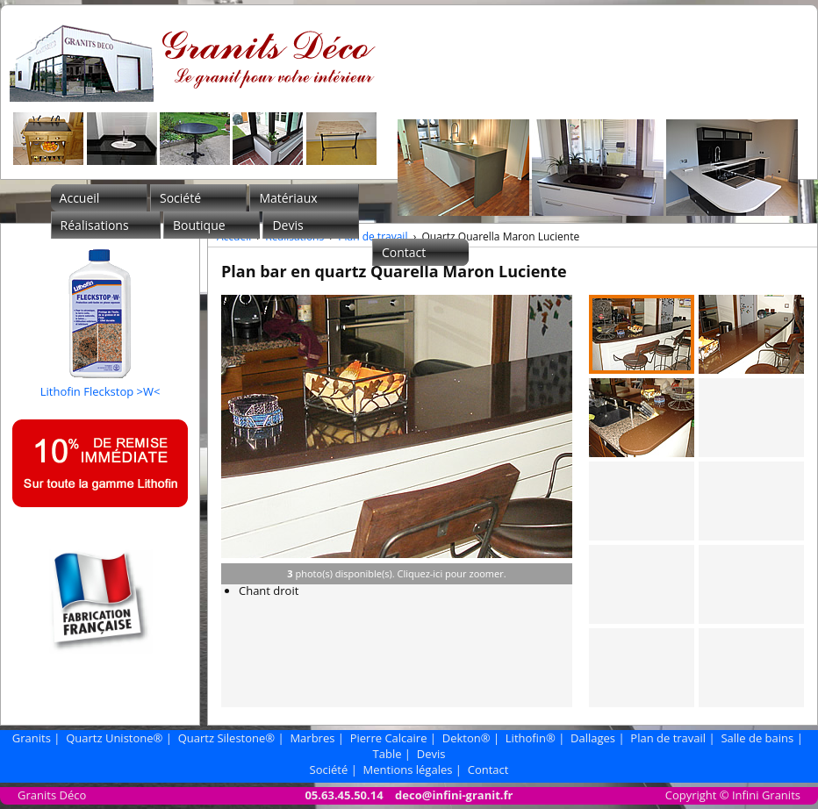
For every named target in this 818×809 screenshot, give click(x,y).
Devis (287, 225)
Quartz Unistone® (114, 738)
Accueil (80, 198)
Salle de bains (757, 738)
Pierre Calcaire (388, 738)
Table (387, 754)
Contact (404, 252)
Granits (31, 738)
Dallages (592, 738)
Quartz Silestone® (226, 738)
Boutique (199, 225)
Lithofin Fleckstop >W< (100, 383)
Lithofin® (531, 738)
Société (180, 198)
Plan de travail (372, 236)
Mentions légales (408, 769)
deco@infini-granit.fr (454, 795)
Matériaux (288, 198)
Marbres (312, 738)
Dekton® (466, 738)
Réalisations (95, 225)
